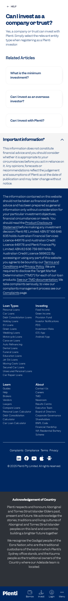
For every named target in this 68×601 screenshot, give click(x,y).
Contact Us (42, 388)
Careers (40, 392)
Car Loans (9, 313)
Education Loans (12, 355)
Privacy (54, 450)
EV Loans (8, 324)
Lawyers (7, 403)
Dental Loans (10, 348)
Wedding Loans (11, 332)
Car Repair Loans (12, 374)
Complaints (11, 293)
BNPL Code (42, 423)
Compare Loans (11, 407)
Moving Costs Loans (14, 363)
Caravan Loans (11, 340)
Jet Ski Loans (10, 359)
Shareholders (43, 419)
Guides (7, 388)
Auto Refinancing (12, 344)
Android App (43, 336)
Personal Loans (11, 309)
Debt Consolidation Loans (17, 317)
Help (5, 392)
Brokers (7, 396)
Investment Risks (45, 328)
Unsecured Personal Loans (17, 371)
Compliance (32, 450)
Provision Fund (44, 317)
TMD (38, 396)
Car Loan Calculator (14, 423)
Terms (44, 450)
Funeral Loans (11, 351)
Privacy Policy (34, 266)
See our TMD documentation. (37, 280)
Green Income (43, 313)
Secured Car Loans (13, 367)
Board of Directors (46, 411)
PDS (38, 324)
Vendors (7, 399)
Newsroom (41, 399)
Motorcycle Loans (12, 336)
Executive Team (44, 407)
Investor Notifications (47, 321)
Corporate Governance (48, 415)
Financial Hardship (46, 426)
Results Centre (44, 403)
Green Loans (10, 328)
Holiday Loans (10, 321)
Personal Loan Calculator (17, 411)
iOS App (40, 332)
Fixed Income (43, 309)
